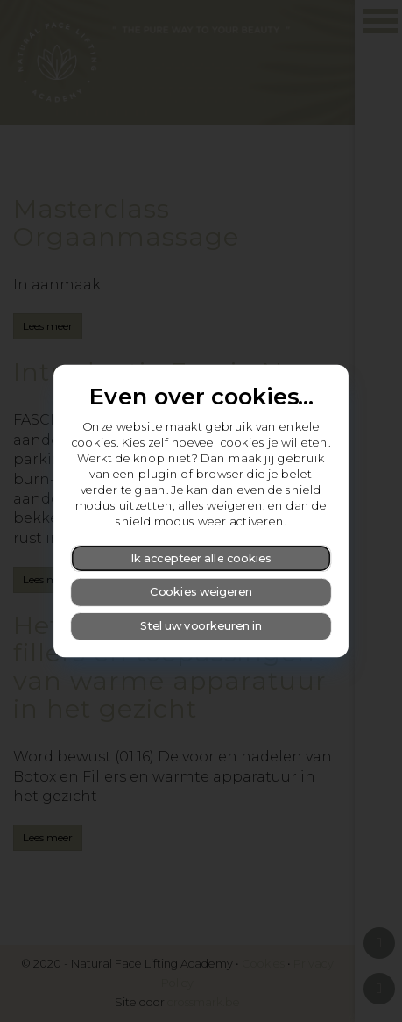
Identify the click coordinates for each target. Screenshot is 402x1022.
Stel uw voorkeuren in (201, 625)
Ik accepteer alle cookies (201, 557)
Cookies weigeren (201, 591)
